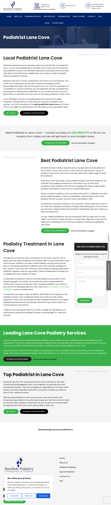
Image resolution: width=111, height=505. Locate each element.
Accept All (43, 496)
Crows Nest (64, 287)
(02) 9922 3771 (68, 5)
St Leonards (53, 287)
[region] (28, 488)
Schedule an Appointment (108, 275)
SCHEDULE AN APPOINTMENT (14, 501)
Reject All (29, 496)
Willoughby (8, 289)
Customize (14, 496)
